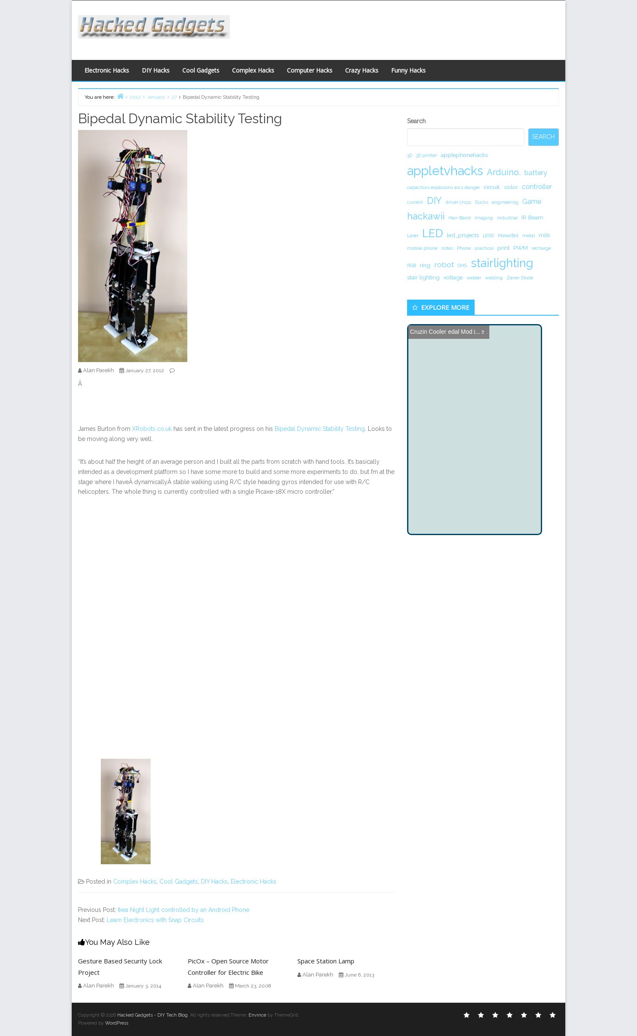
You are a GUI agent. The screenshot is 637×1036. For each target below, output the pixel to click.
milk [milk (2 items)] (544, 235)
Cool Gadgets (200, 70)
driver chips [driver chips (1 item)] (458, 202)
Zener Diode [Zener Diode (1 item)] (520, 277)
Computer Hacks (309, 70)
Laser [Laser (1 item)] (412, 235)
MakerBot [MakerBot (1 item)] (508, 235)
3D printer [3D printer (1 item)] (426, 155)
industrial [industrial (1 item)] (507, 217)
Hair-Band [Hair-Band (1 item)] (459, 217)
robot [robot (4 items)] (444, 264)
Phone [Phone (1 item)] (464, 248)
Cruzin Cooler (428, 331)
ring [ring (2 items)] (425, 265)
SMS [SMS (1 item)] (462, 265)
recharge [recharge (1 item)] (541, 248)
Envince (257, 1015)
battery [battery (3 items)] (535, 173)
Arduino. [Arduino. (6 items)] (504, 172)
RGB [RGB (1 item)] (411, 265)
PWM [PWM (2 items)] (520, 247)
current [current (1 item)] (415, 202)
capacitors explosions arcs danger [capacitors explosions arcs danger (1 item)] (443, 187)
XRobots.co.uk (152, 428)
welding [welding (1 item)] (494, 277)
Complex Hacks (253, 70)
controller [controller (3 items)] (537, 187)
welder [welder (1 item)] (474, 277)
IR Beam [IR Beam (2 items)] (532, 217)
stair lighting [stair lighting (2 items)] (423, 277)
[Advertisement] (400, 28)
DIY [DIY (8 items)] (434, 200)
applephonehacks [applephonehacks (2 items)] (464, 154)
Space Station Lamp (325, 961)
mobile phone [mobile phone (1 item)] (422, 248)
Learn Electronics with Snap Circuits (155, 920)
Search (416, 121)
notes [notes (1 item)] (447, 248)
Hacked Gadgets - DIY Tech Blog (152, 1015)
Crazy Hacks (361, 70)
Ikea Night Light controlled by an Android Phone (183, 909)
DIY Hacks (156, 70)
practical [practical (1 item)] (484, 248)
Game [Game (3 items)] (531, 201)
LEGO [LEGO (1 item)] (488, 235)
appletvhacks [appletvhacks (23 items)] (445, 170)
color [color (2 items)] (511, 187)
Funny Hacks (408, 70)
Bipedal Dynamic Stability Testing (320, 428)
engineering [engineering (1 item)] (505, 202)
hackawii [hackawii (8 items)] (426, 216)
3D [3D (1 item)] (409, 155)
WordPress (116, 1023)
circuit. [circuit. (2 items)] (492, 187)
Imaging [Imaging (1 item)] (484, 217)
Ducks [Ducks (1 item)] (481, 202)
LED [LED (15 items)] (432, 233)
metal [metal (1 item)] (528, 235)
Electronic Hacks (106, 70)
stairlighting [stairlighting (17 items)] (502, 263)
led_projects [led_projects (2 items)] (463, 235)
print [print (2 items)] (503, 247)
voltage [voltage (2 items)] (453, 277)
